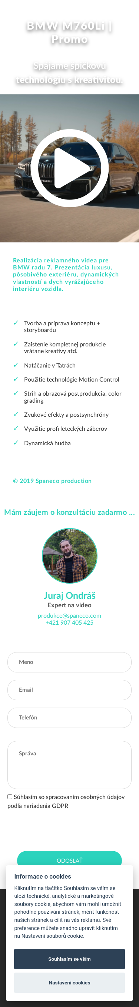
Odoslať (70, 861)
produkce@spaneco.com (69, 616)
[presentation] (63, 828)
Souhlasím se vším (69, 959)
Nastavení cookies (69, 983)
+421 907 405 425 (69, 623)
